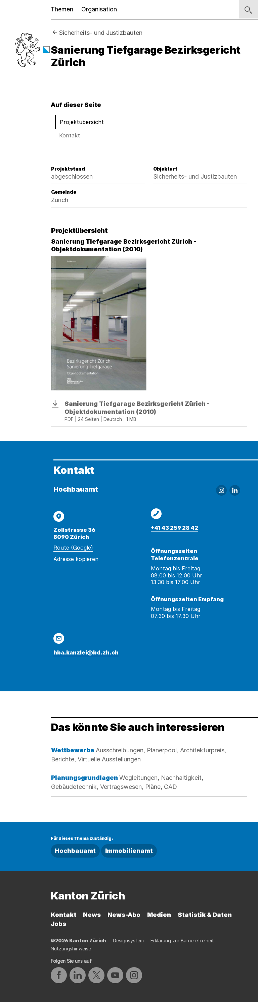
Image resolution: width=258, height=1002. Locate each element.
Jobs (58, 923)
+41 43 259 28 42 (174, 527)
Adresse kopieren (75, 559)
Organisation (99, 9)
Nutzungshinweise (71, 948)
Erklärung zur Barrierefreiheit (182, 940)
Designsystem (128, 940)
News (92, 914)
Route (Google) (73, 547)
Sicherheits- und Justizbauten (100, 32)
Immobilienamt (129, 850)
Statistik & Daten (205, 914)
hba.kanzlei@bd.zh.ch (86, 652)
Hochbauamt (75, 850)
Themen (62, 9)
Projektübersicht (82, 122)
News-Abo (124, 914)
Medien (159, 914)
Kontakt (69, 135)
